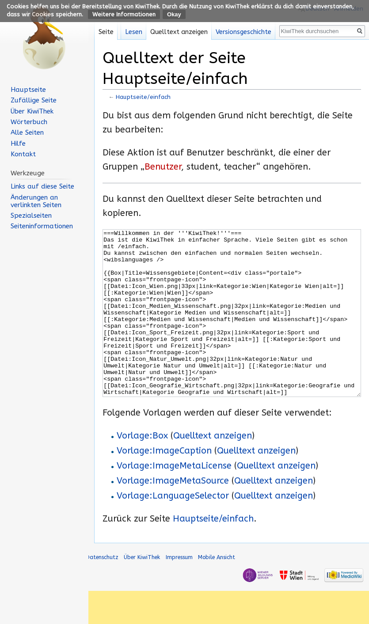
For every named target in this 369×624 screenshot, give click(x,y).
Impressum (179, 590)
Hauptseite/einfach (143, 97)
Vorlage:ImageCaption (164, 484)
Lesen (133, 32)
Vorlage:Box (142, 469)
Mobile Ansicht (216, 590)
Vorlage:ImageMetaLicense (174, 499)
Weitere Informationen (124, 14)
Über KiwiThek (32, 111)
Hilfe (18, 143)
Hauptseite (28, 90)
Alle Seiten (27, 132)
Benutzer (163, 167)
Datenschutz (102, 590)
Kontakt (23, 154)
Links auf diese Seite (42, 186)
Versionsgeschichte (243, 32)
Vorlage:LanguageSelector (173, 529)
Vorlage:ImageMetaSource (173, 514)
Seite (106, 32)
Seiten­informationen (42, 226)
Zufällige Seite (34, 100)
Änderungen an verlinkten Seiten (36, 201)
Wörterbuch (29, 122)
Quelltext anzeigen (212, 469)
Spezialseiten (31, 215)
